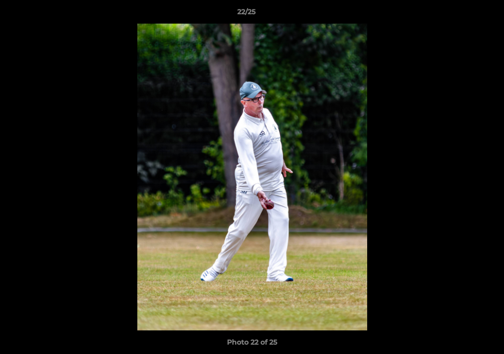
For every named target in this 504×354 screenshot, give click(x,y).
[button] (463, 14)
